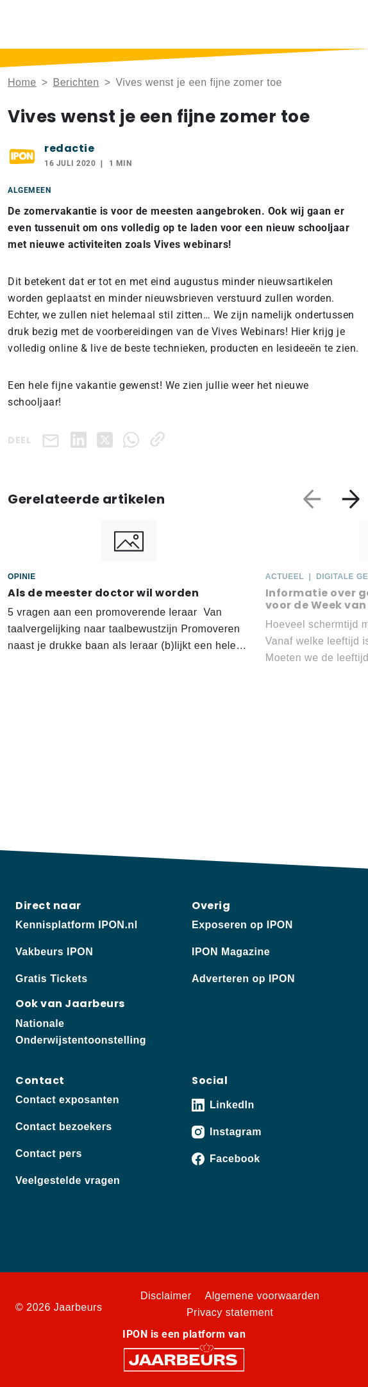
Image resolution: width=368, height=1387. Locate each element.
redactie (69, 148)
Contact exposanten (67, 1099)
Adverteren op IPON (243, 978)
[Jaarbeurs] (184, 1358)
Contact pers (48, 1153)
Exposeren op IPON (242, 924)
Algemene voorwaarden (262, 1295)
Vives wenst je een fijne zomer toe (198, 82)
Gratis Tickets (51, 978)
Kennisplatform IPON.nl (76, 924)
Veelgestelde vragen (67, 1180)
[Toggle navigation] (348, 24)
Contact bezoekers (63, 1126)
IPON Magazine (231, 951)
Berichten (76, 82)
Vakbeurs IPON (54, 951)
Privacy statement (230, 1312)
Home (22, 82)
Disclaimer (166, 1295)
